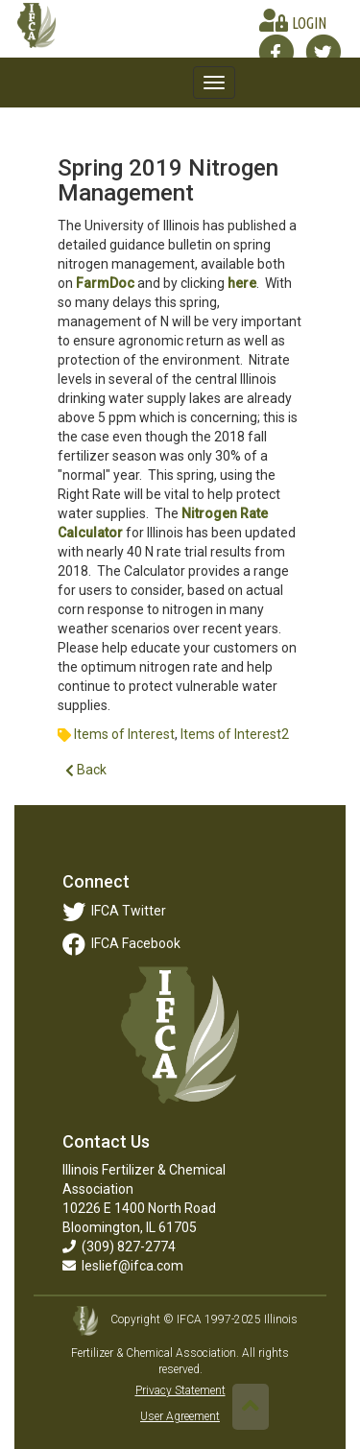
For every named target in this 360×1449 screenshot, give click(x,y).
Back (86, 770)
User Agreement (180, 1416)
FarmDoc (105, 283)
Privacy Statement (180, 1390)
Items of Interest (124, 734)
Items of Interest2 (234, 734)
